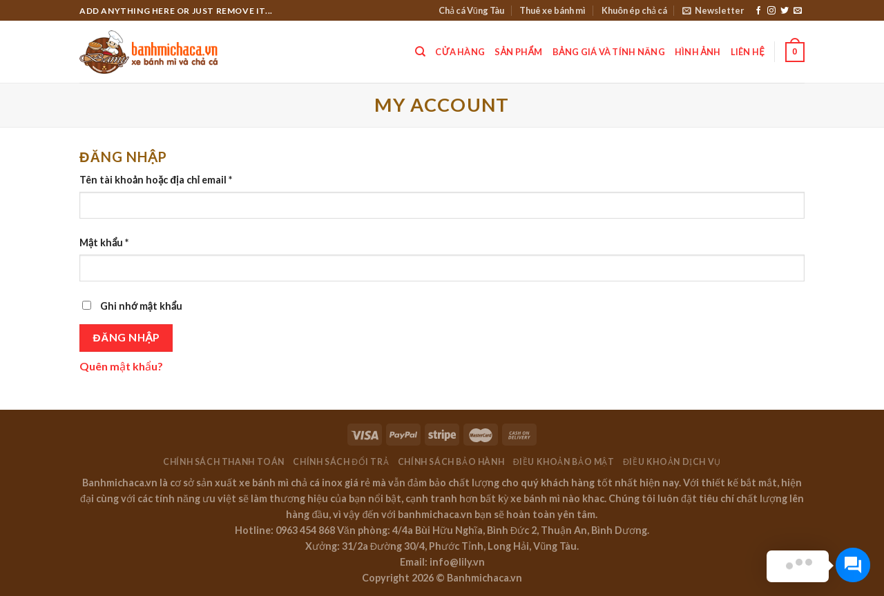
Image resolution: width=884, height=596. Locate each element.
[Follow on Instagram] (771, 11)
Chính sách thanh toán (224, 462)
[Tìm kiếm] (420, 52)
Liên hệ (748, 51)
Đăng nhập (126, 337)
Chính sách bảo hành (451, 462)
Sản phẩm (518, 51)
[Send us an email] (798, 11)
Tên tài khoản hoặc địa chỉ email (155, 180)
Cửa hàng (460, 51)
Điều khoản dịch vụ (672, 462)
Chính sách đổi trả (341, 462)
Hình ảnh (698, 51)
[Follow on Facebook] (758, 11)
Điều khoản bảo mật (564, 462)
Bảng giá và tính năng (608, 51)
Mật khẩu (103, 242)
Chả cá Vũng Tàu (471, 10)
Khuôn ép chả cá (634, 10)
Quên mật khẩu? (121, 365)
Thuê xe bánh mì (552, 10)
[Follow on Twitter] (784, 11)
